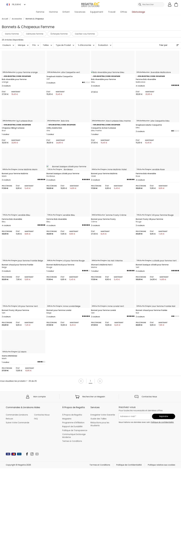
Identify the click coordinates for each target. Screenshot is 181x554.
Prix (36, 45)
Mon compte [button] (39, 538)
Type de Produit (65, 45)
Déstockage (138, 11)
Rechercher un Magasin (93, 538)
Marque (23, 45)
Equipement (96, 11)
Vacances (79, 11)
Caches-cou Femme (85, 33)
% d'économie (86, 45)
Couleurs (8, 45)
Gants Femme (12, 33)
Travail (111, 11)
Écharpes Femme (59, 33)
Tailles (48, 45)
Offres (123, 11)
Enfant (66, 11)
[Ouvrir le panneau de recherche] (150, 4)
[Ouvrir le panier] (176, 4)
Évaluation (105, 45)
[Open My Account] (170, 4)
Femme (40, 11)
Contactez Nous (149, 538)
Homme (53, 11)
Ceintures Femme (34, 33)
